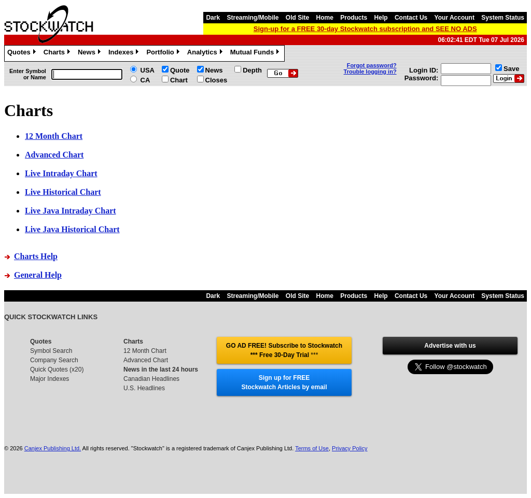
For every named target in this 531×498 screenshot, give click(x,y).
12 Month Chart (144, 350)
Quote (180, 70)
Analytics (206, 53)
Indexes (124, 53)
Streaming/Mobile (252, 17)
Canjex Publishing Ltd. (52, 448)
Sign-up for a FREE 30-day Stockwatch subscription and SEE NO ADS (365, 29)
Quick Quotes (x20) (56, 369)
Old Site (297, 17)
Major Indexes (49, 378)
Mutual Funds (256, 53)
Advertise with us (450, 345)
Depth (252, 70)
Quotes (22, 53)
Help (381, 17)
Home (324, 17)
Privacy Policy (349, 448)
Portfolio (163, 53)
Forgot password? (372, 65)
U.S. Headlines (144, 388)
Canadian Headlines (151, 378)
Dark (213, 17)
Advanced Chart (145, 360)
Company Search (54, 360)
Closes (216, 80)
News (90, 53)
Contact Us (411, 17)
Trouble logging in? (370, 71)
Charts (58, 53)
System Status (502, 17)
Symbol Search (51, 350)
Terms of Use (312, 448)
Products (353, 17)
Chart (179, 80)
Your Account (454, 17)
